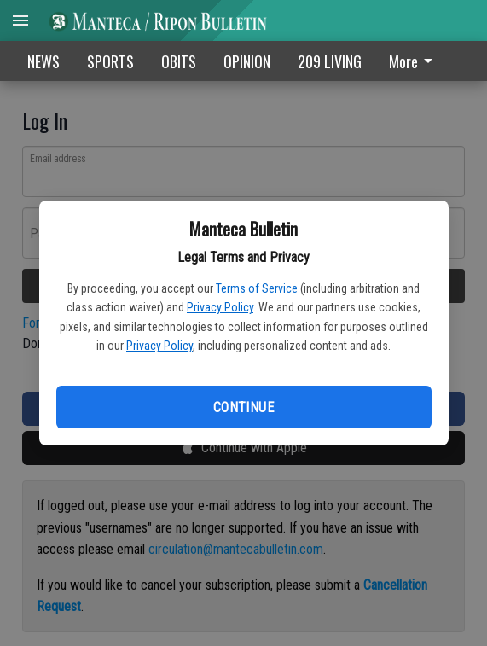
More (413, 61)
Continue (243, 407)
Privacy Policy (220, 307)
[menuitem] (415, 61)
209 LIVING (330, 61)
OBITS (178, 61)
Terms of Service (257, 288)
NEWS (43, 61)
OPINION (246, 61)
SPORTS (110, 61)
